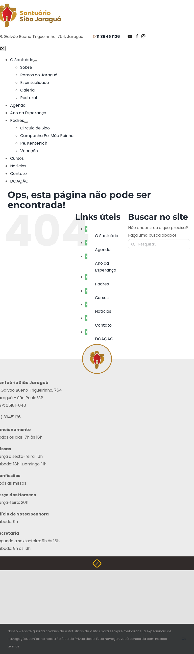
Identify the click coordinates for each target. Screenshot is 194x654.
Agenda (102, 249)
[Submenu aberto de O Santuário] (35, 61)
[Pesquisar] (133, 244)
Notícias (103, 311)
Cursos (102, 297)
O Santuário (106, 235)
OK (184, 638)
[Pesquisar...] (159, 244)
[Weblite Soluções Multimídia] (97, 562)
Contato (103, 325)
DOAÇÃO (104, 338)
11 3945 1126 (108, 36)
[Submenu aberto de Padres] (26, 122)
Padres (102, 283)
